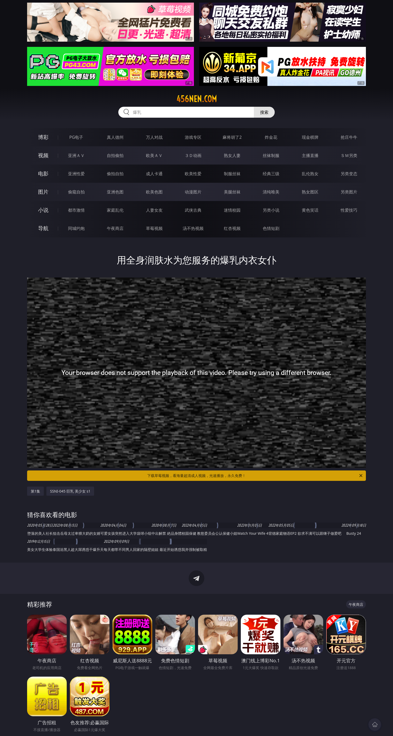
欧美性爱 (193, 174)
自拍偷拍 (115, 155)
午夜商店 (115, 228)
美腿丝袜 (232, 192)
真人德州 (115, 137)
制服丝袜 (232, 174)
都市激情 (76, 210)
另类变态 (349, 174)
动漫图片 (193, 192)
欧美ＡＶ (154, 155)
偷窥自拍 (76, 192)
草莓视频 (154, 228)
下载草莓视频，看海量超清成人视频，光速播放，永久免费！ (255, 476)
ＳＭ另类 (349, 155)
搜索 (264, 112)
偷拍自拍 (115, 174)
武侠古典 (193, 210)
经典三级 (271, 174)
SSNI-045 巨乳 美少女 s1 (70, 491)
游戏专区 (193, 137)
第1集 (35, 491)
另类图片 (349, 192)
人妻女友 (154, 210)
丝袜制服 (271, 155)
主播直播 (310, 155)
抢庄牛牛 (349, 137)
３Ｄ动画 (193, 155)
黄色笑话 (310, 210)
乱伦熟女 (310, 174)
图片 (43, 191)
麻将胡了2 (232, 137)
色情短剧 (271, 228)
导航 (43, 228)
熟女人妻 (232, 155)
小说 (43, 209)
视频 (43, 155)
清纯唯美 (271, 192)
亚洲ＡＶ (76, 155)
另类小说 (271, 210)
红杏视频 (232, 228)
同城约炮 (76, 228)
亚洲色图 (115, 192)
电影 (43, 173)
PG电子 (76, 137)
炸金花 (271, 137)
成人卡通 (154, 174)
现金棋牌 (310, 137)
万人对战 (154, 137)
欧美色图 (154, 192)
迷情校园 (232, 210)
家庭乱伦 (115, 210)
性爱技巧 (349, 210)
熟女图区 (310, 192)
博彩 (43, 137)
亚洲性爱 (76, 174)
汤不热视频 (193, 228)
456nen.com (196, 99)
